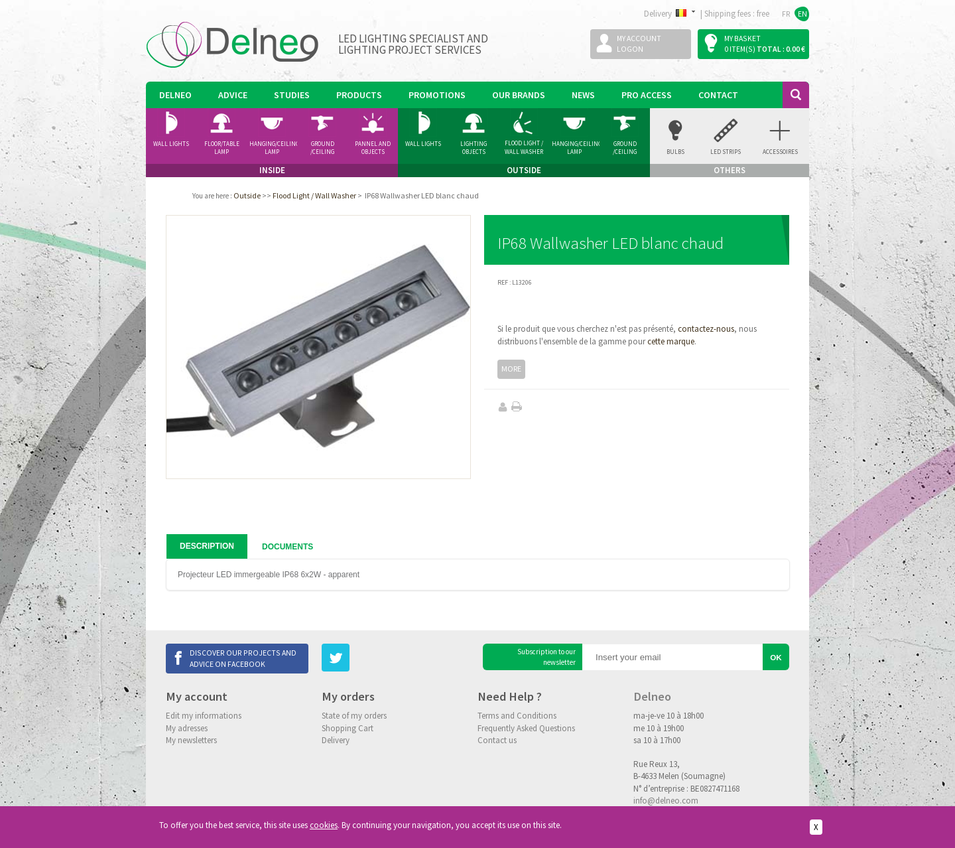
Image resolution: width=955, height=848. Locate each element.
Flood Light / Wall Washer (524, 147)
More (511, 369)
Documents (287, 546)
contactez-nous (706, 328)
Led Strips (725, 151)
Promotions (437, 95)
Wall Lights (171, 143)
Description (207, 546)
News (583, 95)
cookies (324, 825)
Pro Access (646, 95)
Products (359, 95)
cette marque (670, 341)
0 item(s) (739, 49)
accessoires (780, 151)
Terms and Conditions (517, 715)
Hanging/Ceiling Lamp (273, 148)
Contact (718, 95)
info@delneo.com (665, 800)
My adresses (187, 728)
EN (802, 14)
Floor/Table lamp (221, 148)
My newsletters (191, 740)
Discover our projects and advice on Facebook (243, 658)
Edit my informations (203, 715)
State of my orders (354, 715)
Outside (247, 195)
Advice (232, 95)
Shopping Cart (347, 728)
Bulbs (675, 151)
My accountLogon (639, 43)
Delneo (175, 95)
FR (786, 14)
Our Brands (518, 95)
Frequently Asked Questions (526, 728)
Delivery (336, 740)
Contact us (497, 740)
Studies (292, 95)
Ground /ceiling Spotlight (323, 148)
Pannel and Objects (373, 148)
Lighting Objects (473, 148)
